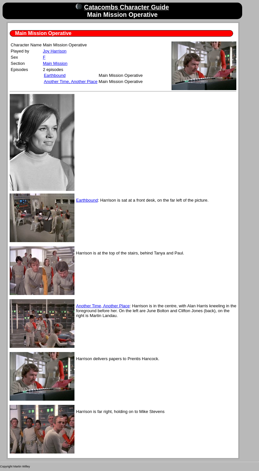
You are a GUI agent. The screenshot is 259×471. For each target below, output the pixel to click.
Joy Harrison (54, 51)
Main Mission (55, 63)
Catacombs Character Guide (126, 7)
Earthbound (54, 75)
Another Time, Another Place (70, 81)
